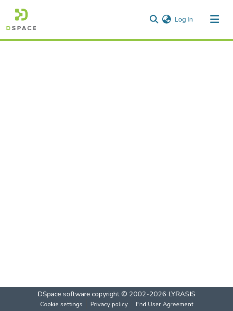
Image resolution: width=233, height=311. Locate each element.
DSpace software (64, 294)
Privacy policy (109, 304)
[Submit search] (153, 19)
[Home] (21, 19)
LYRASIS (181, 294)
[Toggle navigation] (214, 19)
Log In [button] (184, 19)
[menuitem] (166, 19)
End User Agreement (164, 304)
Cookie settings (61, 304)
